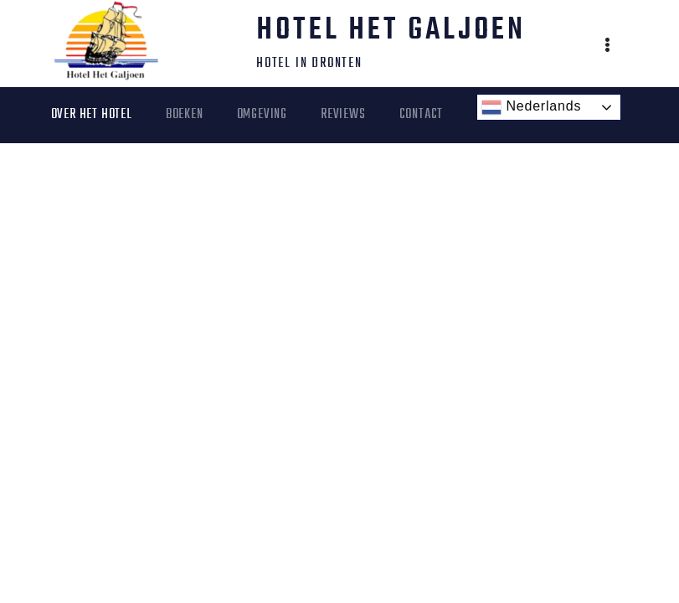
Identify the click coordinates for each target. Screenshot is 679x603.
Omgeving (262, 115)
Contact (421, 115)
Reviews (343, 115)
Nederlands (531, 107)
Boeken (184, 115)
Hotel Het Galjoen (391, 30)
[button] (608, 47)
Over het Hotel (91, 115)
